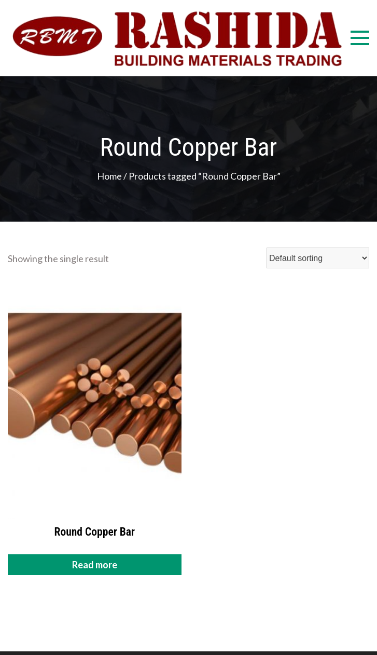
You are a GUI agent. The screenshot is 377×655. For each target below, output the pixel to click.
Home (109, 176)
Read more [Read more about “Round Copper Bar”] (94, 564)
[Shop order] (318, 258)
